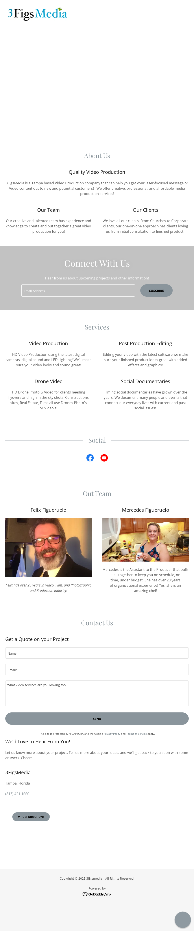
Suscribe (156, 290)
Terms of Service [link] (136, 734)
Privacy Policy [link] (112, 734)
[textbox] (78, 290)
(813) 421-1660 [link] (17, 793)
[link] (38, 14)
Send (97, 719)
